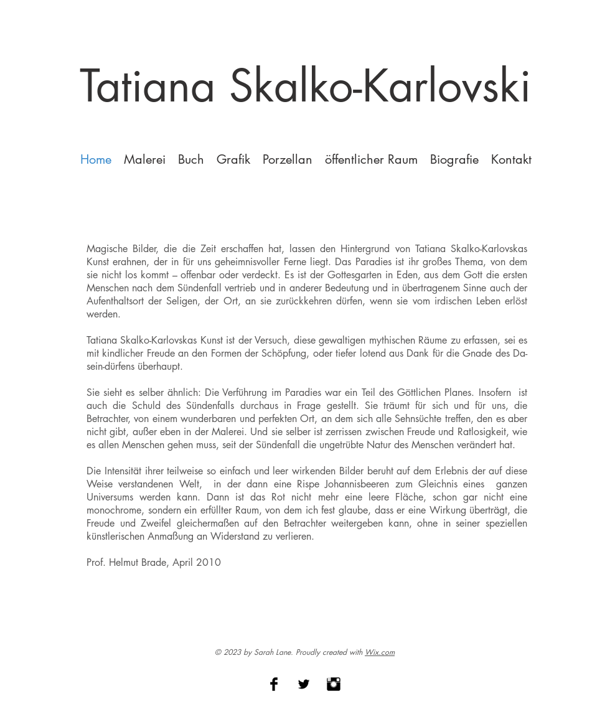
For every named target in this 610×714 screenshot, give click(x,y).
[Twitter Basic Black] (304, 684)
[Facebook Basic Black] (274, 684)
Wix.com (380, 652)
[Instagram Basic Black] (333, 684)
